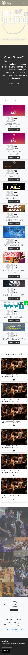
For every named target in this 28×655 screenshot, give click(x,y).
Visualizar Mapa (14, 609)
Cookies (5, 641)
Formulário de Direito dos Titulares (14, 629)
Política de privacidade (14, 627)
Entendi (6, 650)
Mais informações (14, 129)
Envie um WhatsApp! (14, 623)
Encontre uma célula (14, 83)
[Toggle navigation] (25, 3)
